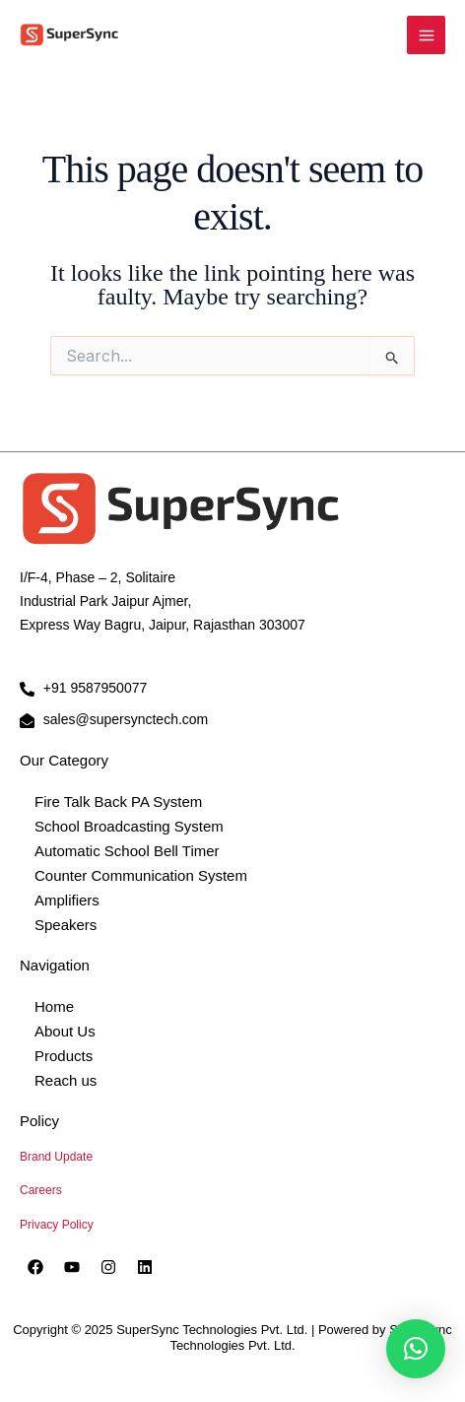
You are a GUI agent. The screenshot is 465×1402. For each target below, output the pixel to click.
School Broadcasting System (129, 826)
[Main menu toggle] (426, 35)
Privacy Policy (57, 1225)
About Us (65, 1031)
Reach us (65, 1080)
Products (63, 1055)
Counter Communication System (140, 875)
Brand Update (56, 1157)
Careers (41, 1190)
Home (54, 1006)
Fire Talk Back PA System (118, 801)
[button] (415, 1348)
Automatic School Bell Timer (127, 850)
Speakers (65, 924)
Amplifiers (67, 900)
